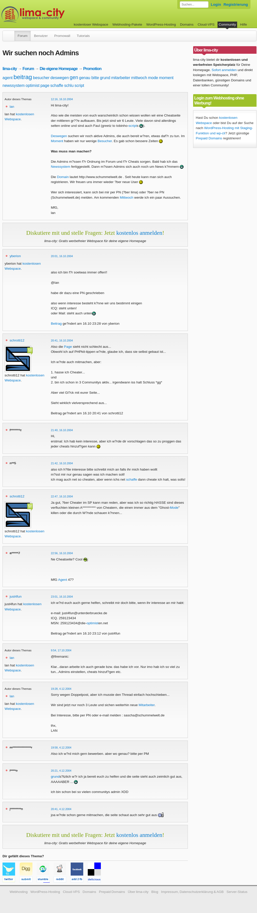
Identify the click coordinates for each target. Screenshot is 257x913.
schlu (68, 85)
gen (74, 77)
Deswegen (59, 136)
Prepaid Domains (209, 138)
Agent (62, 580)
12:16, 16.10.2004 (62, 99)
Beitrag (56, 323)
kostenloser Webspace (91, 24)
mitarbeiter (120, 78)
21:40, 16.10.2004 (62, 430)
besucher (41, 78)
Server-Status (237, 892)
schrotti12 (17, 340)
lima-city (10, 68)
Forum (22, 36)
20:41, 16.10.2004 (62, 340)
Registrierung (236, 4)
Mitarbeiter (146, 705)
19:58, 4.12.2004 (61, 747)
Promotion (92, 68)
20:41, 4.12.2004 (61, 809)
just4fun (16, 596)
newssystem (14, 85)
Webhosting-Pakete (127, 24)
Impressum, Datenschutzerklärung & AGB (192, 892)
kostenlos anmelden (139, 233)
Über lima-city (138, 892)
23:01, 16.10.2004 (62, 596)
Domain (63, 177)
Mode (174, 507)
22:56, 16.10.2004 (62, 553)
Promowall (62, 36)
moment (166, 78)
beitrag (23, 77)
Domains (187, 24)
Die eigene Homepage (59, 68)
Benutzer (41, 36)
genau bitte (89, 78)
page (45, 85)
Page (68, 347)
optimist (32, 85)
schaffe (56, 85)
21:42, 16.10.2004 (62, 463)
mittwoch (139, 78)
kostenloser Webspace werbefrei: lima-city (52, 14)
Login (216, 4)
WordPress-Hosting (161, 24)
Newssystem (60, 166)
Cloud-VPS (206, 24)
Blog (154, 892)
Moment (57, 141)
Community (227, 24)
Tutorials (83, 36)
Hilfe (243, 24)
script (79, 85)
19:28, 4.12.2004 (61, 688)
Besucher (105, 141)
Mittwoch (126, 197)
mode (153, 78)
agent (8, 78)
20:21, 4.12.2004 (61, 770)
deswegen (60, 78)
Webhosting (19, 892)
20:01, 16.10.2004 (62, 256)
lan (12, 106)
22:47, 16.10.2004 (62, 496)
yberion (15, 256)
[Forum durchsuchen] (194, 4)
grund (105, 78)
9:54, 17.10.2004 (61, 650)
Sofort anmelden (224, 70)
